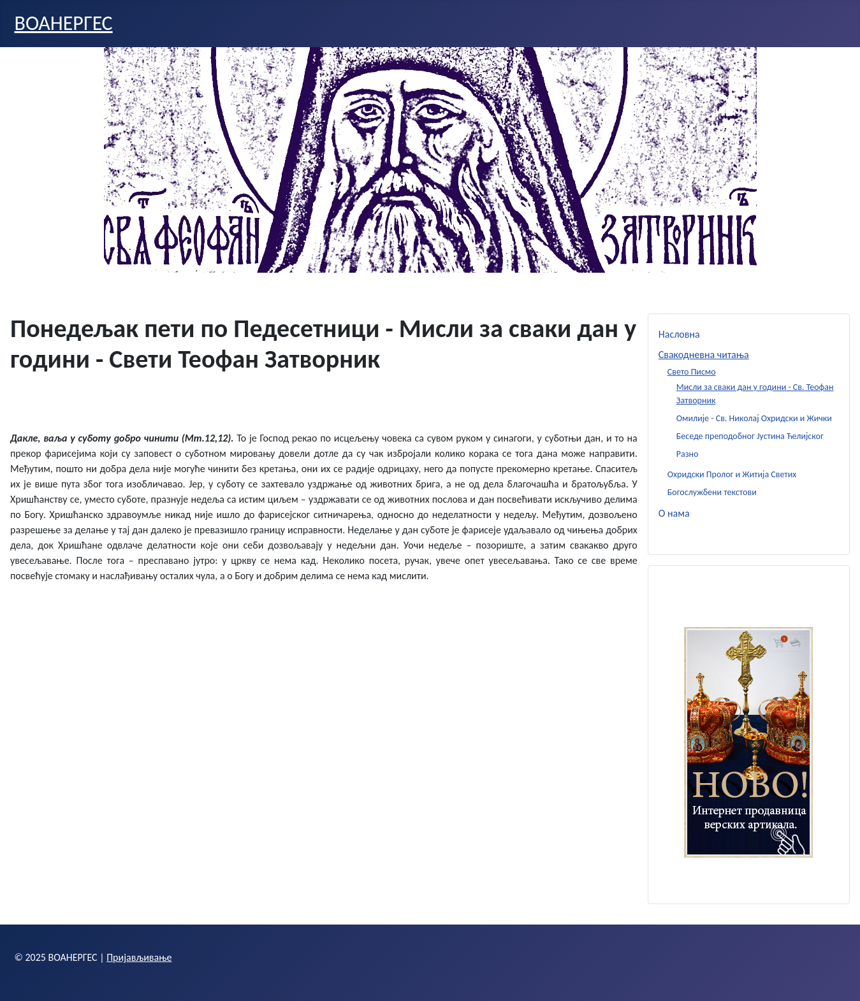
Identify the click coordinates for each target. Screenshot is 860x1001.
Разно (687, 454)
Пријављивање (138, 957)
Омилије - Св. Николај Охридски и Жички (754, 418)
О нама (674, 513)
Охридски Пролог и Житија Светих (732, 474)
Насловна (679, 334)
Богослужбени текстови (712, 492)
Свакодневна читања (704, 355)
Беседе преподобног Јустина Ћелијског (750, 436)
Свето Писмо (691, 371)
